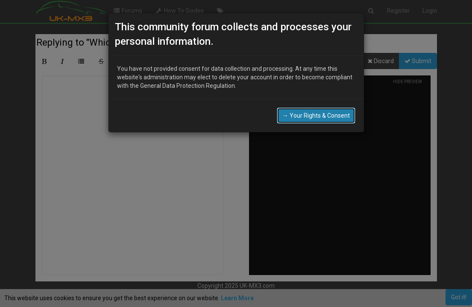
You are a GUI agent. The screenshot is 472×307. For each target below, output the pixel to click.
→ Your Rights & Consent (316, 115)
